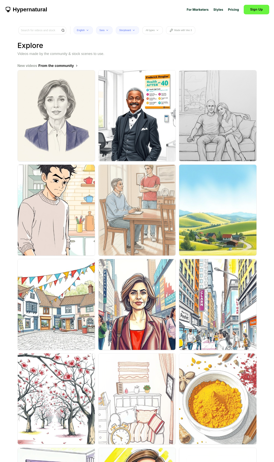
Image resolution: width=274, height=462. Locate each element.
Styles (218, 9)
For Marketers (198, 9)
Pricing (233, 9)
